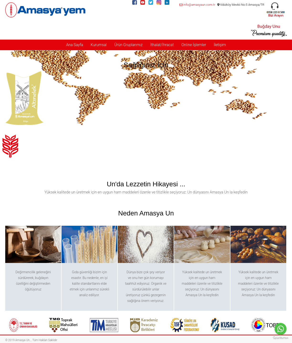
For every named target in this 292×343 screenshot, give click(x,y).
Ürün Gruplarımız (128, 45)
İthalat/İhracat (162, 45)
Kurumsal (99, 45)
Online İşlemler (193, 45)
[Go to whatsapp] (281, 329)
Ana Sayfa (74, 45)
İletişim (220, 45)
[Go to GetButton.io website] (280, 338)
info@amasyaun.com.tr (197, 4)
